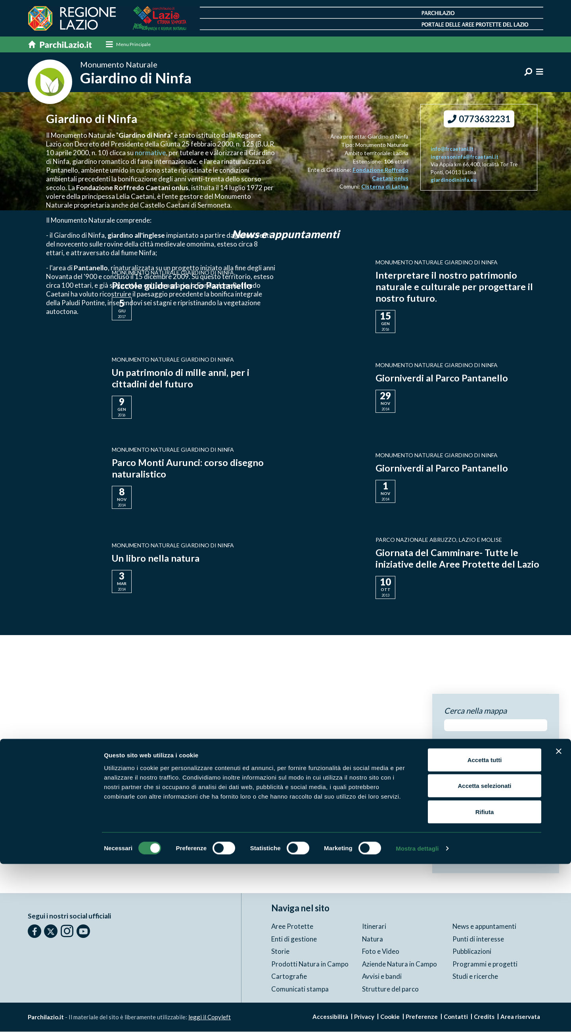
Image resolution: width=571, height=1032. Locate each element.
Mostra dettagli (417, 1016)
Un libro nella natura (156, 558)
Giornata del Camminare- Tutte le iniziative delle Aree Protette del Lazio (458, 558)
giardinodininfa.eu (454, 180)
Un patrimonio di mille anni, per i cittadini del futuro (181, 378)
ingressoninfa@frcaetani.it (464, 157)
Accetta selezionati (484, 954)
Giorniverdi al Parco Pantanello (442, 378)
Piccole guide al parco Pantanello (183, 285)
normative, (152, 153)
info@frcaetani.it (452, 149)
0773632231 (479, 119)
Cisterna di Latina (384, 186)
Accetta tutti (485, 927)
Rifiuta (484, 979)
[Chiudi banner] (558, 919)
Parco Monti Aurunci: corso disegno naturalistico (189, 468)
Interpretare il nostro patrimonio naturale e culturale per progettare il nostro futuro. (455, 287)
